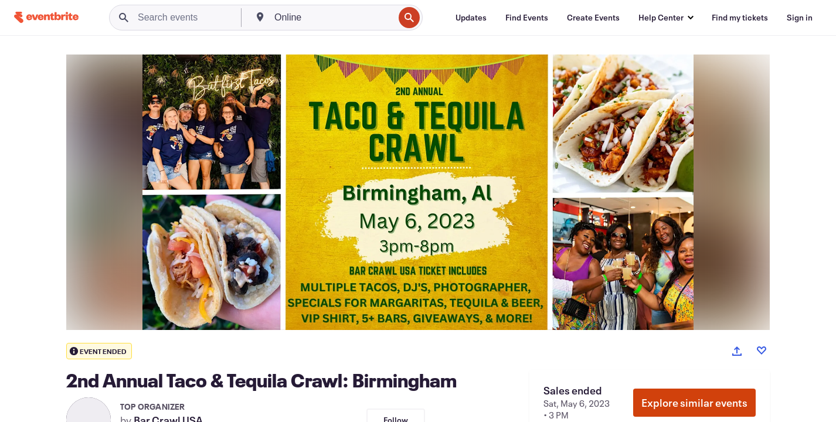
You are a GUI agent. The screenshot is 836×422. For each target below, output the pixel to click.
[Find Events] (527, 17)
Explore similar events (694, 403)
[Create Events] (593, 17)
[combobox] (333, 17)
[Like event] (761, 350)
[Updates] (471, 17)
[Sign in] (799, 17)
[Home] (46, 17)
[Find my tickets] (739, 17)
